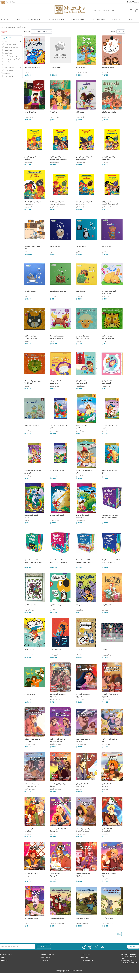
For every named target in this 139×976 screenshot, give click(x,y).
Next (119, 934)
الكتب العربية (5, 20)
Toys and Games (77, 20)
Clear (3, 32)
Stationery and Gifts (55, 20)
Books (18, 20)
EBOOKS (130, 20)
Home (2, 27)
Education (116, 20)
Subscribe (43, 946)
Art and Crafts (33, 20)
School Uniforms (98, 20)
